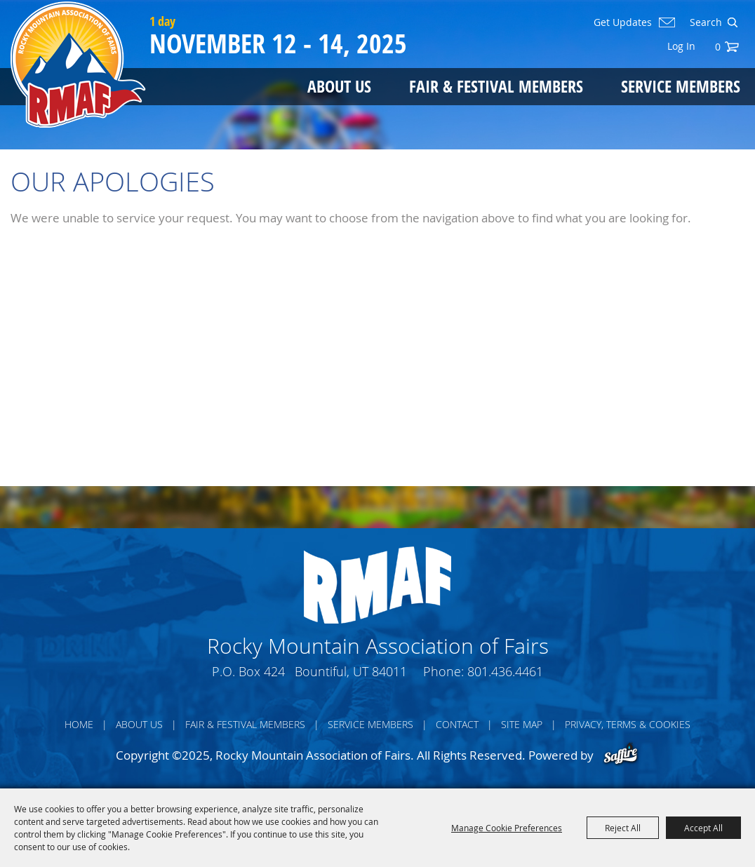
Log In (681, 46)
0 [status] (718, 46)
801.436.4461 (505, 671)
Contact (457, 724)
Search (732, 22)
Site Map (521, 724)
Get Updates (623, 22)
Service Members (680, 86)
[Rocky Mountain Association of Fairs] (78, 64)
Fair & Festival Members (496, 86)
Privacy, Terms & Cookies (627, 724)
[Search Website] (704, 22)
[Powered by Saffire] (620, 755)
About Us (339, 86)
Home (79, 724)
